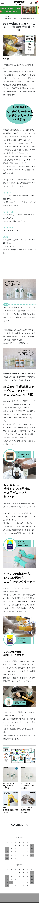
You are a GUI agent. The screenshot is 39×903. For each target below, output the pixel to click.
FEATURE (6, 58)
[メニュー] (2, 3)
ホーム (7, 16)
